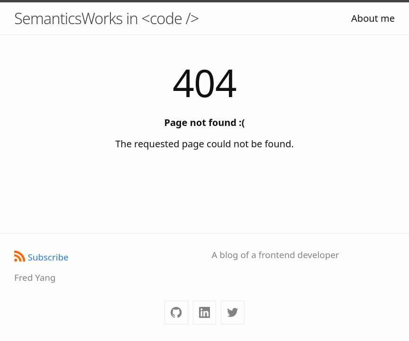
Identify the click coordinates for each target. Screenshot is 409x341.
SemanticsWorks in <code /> (106, 18)
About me (373, 18)
